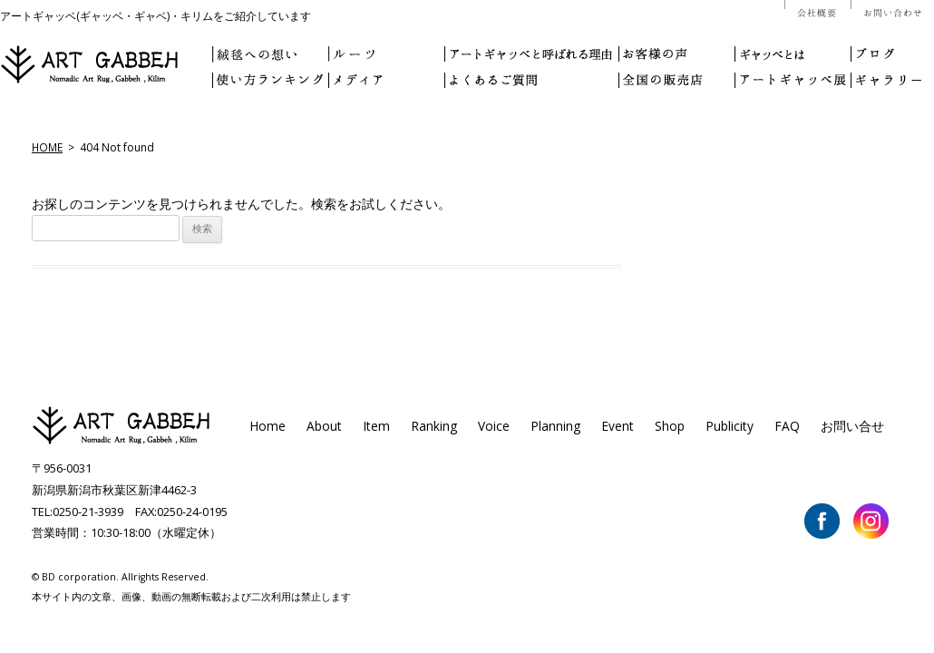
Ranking (434, 425)
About (324, 425)
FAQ (787, 425)
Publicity (729, 425)
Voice (494, 425)
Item (376, 425)
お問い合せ (852, 425)
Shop (670, 425)
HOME (47, 147)
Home (267, 425)
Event (617, 425)
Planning (555, 425)
